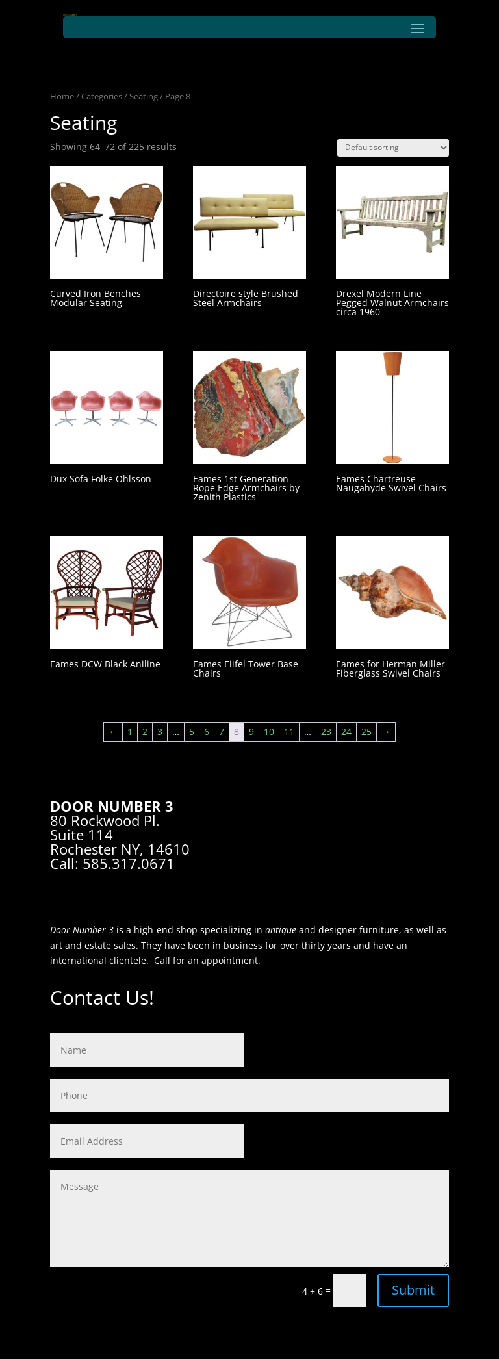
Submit (413, 1290)
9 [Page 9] (251, 731)
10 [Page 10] (269, 731)
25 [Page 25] (366, 731)
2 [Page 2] (144, 731)
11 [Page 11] (289, 731)
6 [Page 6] (206, 731)
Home (62, 96)
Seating (143, 96)
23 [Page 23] (326, 731)
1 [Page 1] (130, 731)
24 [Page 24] (346, 731)
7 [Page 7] (221, 731)
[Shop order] (393, 148)
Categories (101, 96)
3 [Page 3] (159, 731)
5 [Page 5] (191, 731)
